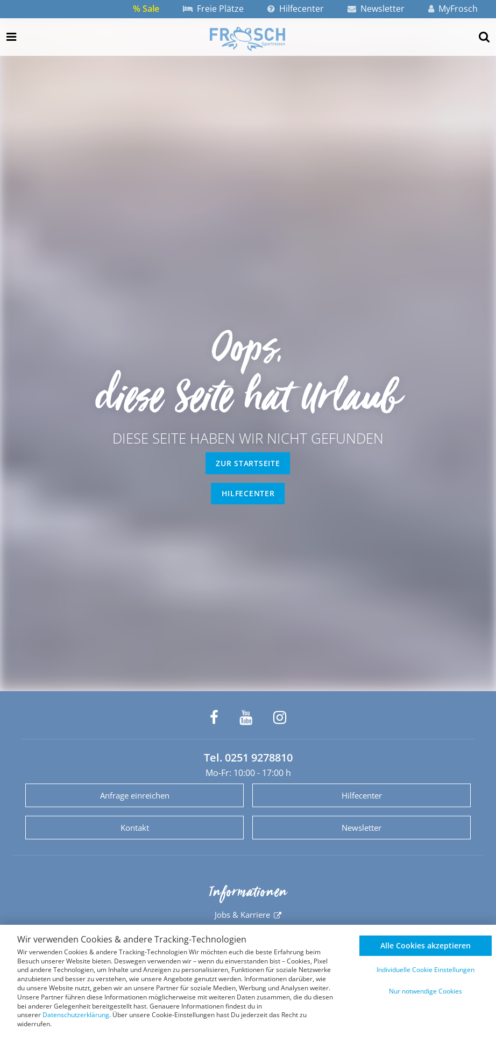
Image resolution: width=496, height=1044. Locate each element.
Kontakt (135, 827)
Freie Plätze (213, 9)
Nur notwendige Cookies (425, 991)
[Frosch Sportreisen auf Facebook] (214, 717)
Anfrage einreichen (134, 795)
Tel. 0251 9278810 (248, 757)
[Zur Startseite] (247, 38)
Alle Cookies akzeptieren (425, 945)
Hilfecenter (295, 9)
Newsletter (376, 9)
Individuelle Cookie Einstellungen (425, 969)
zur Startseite (248, 463)
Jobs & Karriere (242, 914)
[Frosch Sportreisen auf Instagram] (279, 717)
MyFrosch (453, 9)
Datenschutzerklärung (75, 1014)
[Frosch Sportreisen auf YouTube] (245, 717)
